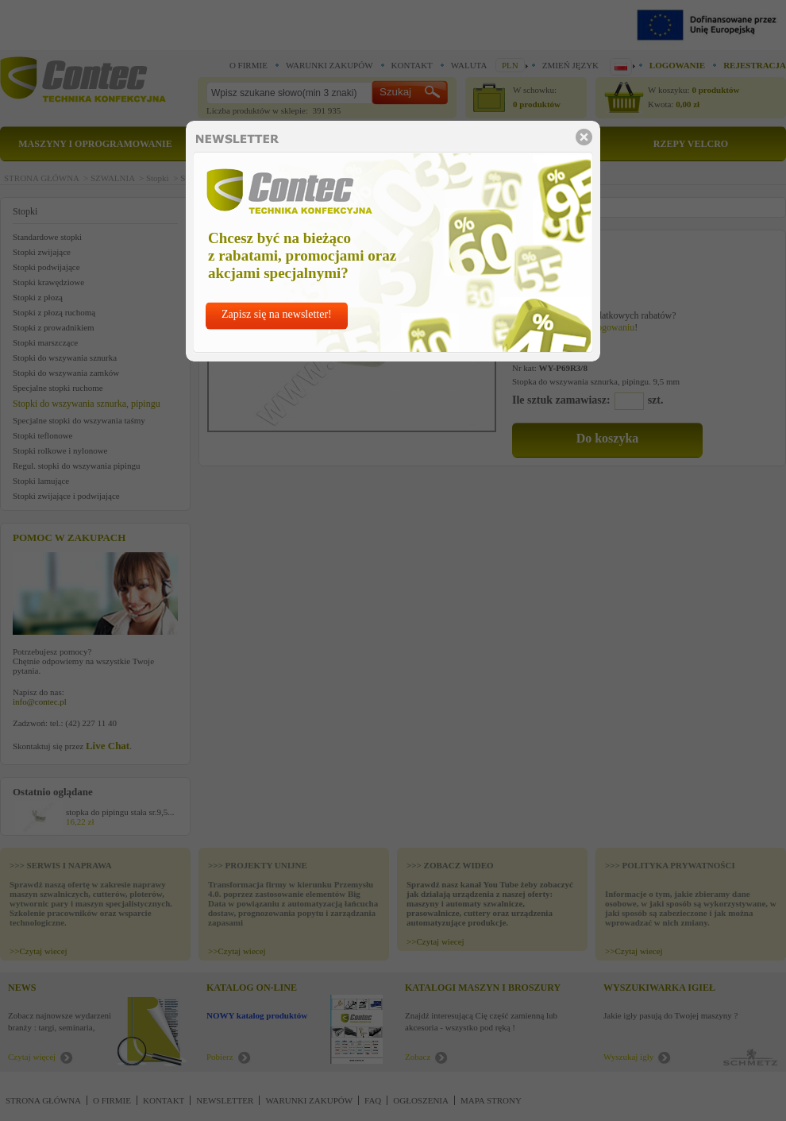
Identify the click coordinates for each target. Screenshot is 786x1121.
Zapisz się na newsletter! (277, 314)
